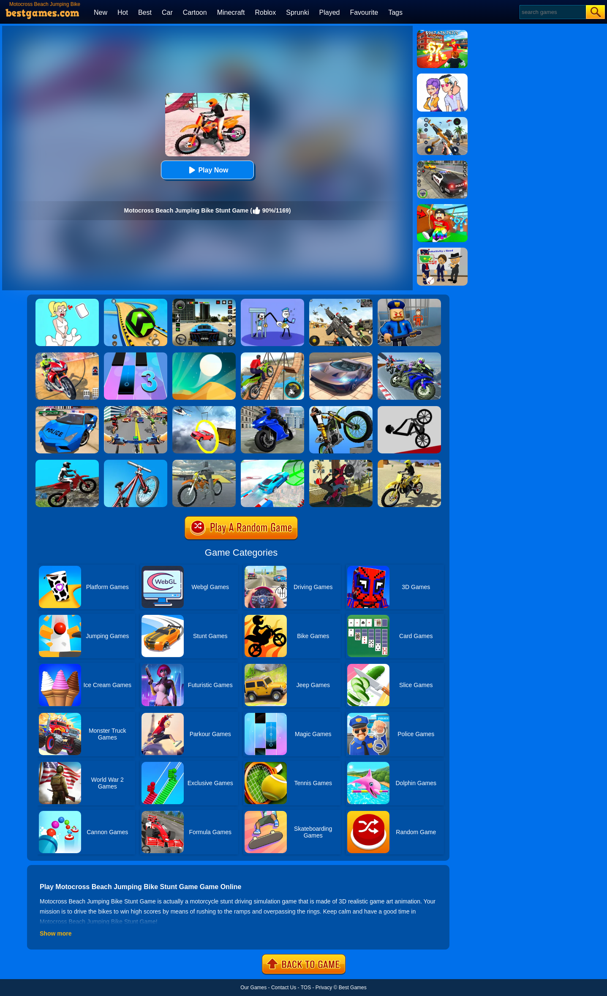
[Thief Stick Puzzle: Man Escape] (272, 302)
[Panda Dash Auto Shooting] (442, 120)
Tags (395, 12)
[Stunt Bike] (341, 409)
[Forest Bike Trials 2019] (67, 463)
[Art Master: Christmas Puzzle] (442, 76)
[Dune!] (204, 355)
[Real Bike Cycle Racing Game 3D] (135, 409)
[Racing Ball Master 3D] (135, 302)
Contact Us (283, 988)
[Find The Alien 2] (442, 251)
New (100, 12)
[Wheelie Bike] (409, 409)
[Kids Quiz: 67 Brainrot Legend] (442, 33)
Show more (55, 933)
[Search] (552, 12)
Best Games (353, 988)
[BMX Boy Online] (135, 463)
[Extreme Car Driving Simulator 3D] (204, 302)
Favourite (364, 12)
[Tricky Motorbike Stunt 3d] (341, 463)
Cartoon (195, 12)
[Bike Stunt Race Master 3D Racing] (409, 355)
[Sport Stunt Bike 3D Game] (204, 463)
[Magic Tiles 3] (135, 355)
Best (145, 12)
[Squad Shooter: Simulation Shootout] (341, 302)
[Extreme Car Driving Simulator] (341, 355)
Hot (122, 12)
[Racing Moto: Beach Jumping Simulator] (409, 463)
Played (329, 12)
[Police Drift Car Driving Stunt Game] (67, 409)
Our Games (253, 988)
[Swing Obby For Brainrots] (442, 207)
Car (167, 12)
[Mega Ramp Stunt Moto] (67, 355)
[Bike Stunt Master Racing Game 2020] (272, 409)
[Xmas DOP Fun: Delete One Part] (67, 302)
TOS (306, 988)
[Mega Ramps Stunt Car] (272, 463)
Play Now (207, 170)
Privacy (324, 988)
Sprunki (297, 12)
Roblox (265, 12)
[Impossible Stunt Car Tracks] (204, 409)
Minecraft (231, 12)
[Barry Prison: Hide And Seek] (409, 302)
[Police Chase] (442, 163)
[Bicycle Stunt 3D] (272, 355)
